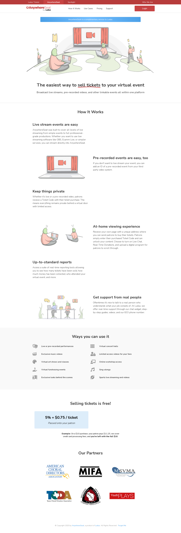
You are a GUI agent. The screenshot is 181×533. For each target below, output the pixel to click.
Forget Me (122, 525)
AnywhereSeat (78, 525)
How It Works (74, 8)
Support (109, 8)
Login (144, 8)
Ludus (97, 525)
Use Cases (88, 8)
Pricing (99, 8)
